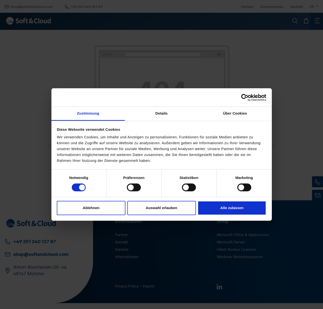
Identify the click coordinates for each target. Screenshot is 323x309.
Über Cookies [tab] (235, 113)
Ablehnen (91, 208)
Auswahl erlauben (161, 208)
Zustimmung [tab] (88, 113)
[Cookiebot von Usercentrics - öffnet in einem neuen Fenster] (244, 97)
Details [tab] (162, 113)
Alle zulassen (231, 208)
